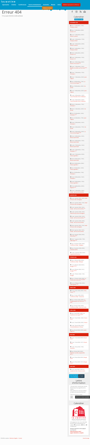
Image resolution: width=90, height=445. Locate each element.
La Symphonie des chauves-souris (77, 370)
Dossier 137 (73, 31)
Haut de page (86, 438)
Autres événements (35, 5)
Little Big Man (73, 284)
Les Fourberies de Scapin (77, 314)
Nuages (72, 266)
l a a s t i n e (8, 1)
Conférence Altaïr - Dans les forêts (78, 307)
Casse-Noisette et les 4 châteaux (78, 96)
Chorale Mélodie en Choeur (76, 327)
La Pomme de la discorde (78, 279)
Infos (59, 5)
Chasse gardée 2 (74, 155)
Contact (20, 438)
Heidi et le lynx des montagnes (78, 199)
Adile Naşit (72, 240)
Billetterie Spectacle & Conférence (71, 4)
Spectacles (5, 5)
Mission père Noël (74, 137)
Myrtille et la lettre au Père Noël (77, 68)
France (85, 318)
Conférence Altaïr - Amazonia (77, 296)
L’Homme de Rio (74, 249)
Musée (53, 5)
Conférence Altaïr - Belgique (76, 245)
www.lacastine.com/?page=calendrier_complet (77, 432)
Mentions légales (14, 438)
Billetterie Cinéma (47, 8)
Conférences (22, 5)
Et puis (85, 337)
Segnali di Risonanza (75, 254)
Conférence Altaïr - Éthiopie (76, 261)
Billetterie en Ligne (79, 19)
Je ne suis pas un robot (76, 394)
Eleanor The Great (74, 63)
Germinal (72, 348)
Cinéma (13, 5)
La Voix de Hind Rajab (77, 82)
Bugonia (72, 187)
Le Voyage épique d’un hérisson (77, 300)
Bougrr (85, 357)
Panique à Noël (73, 27)
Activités (46, 5)
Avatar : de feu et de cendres (77, 192)
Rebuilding (72, 236)
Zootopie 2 (72, 74)
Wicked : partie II (74, 36)
